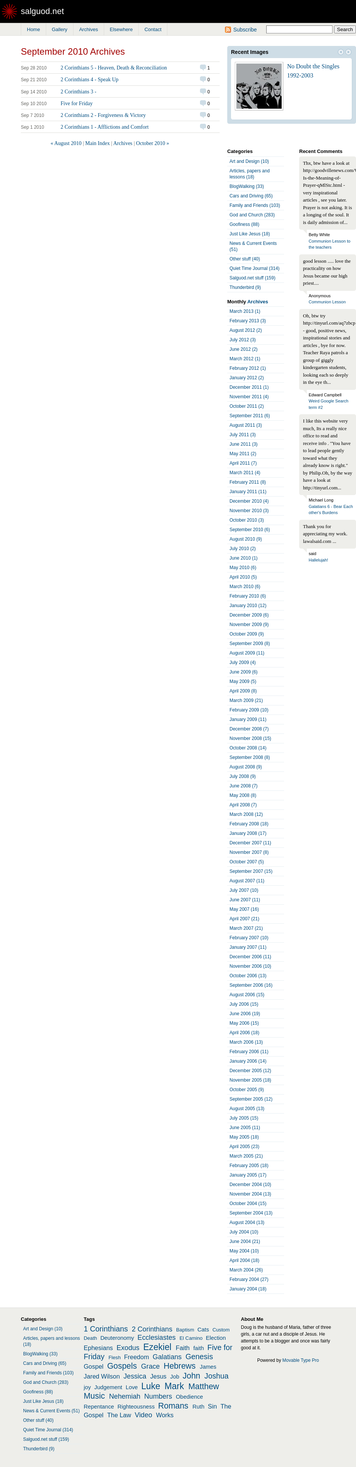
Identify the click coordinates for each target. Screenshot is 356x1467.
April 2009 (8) (243, 691)
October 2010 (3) (247, 520)
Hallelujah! (318, 560)
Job (174, 1377)
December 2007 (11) (250, 842)
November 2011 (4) (249, 396)
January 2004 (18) (248, 1289)
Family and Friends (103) (255, 205)
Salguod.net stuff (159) (252, 278)
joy (87, 1387)
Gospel (93, 1366)
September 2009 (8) (250, 643)
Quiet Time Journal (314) (254, 268)
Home (33, 29)
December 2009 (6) (249, 615)
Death (90, 1338)
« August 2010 (66, 143)
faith (198, 1348)
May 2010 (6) (243, 567)
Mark (174, 1386)
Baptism (185, 1330)
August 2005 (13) (247, 1108)
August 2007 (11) (247, 880)
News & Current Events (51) (253, 246)
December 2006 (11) (250, 956)
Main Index (97, 143)
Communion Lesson (327, 302)
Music (94, 1396)
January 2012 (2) (247, 377)
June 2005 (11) (245, 1127)
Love (132, 1387)
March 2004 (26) (246, 1270)
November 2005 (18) (250, 1080)
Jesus (158, 1376)
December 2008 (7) (249, 729)
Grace (150, 1366)
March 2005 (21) (246, 1156)
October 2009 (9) (247, 634)
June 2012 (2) (244, 349)
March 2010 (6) (245, 586)
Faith (183, 1347)
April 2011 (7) (243, 463)
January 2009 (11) (248, 719)
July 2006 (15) (244, 1004)
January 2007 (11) (248, 947)
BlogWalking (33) (247, 186)
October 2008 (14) (248, 748)
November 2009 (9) (249, 624)
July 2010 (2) (243, 548)
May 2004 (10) (244, 1251)
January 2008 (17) (248, 833)
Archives (88, 29)
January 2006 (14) (248, 1061)
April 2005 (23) (244, 1146)
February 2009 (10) (249, 710)
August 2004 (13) (247, 1222)
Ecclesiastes (156, 1337)
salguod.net (42, 11)
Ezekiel (157, 1347)
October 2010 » (152, 143)
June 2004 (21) (245, 1241)
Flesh (114, 1357)
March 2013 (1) (245, 311)
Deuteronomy (117, 1338)
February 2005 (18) (249, 1165)
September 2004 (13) (251, 1213)
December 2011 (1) (249, 387)
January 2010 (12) (248, 605)
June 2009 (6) (244, 672)
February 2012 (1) (248, 368)
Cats (203, 1330)
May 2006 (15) (244, 1023)
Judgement (108, 1387)
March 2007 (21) (246, 928)
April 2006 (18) (244, 1032)
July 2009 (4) (243, 662)
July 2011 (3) (243, 434)
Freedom (136, 1356)
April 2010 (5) (243, 577)
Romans (173, 1405)
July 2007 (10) (244, 890)
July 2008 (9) (243, 776)
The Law (119, 1415)
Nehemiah (125, 1396)
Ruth (198, 1407)
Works (164, 1415)
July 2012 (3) (243, 339)
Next (348, 53)
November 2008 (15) (250, 738)
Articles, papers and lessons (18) (250, 174)
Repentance (99, 1407)
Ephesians (98, 1347)
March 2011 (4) (245, 472)
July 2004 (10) (244, 1232)
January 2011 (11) (248, 491)
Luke (150, 1386)
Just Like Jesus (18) (250, 234)
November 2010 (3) (249, 510)
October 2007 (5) (247, 861)
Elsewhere (121, 29)
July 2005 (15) (244, 1118)
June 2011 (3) (244, 444)
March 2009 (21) (246, 700)
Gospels (122, 1366)
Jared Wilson (102, 1376)
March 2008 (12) (246, 814)
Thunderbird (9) (245, 287)
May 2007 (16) (244, 909)
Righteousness (136, 1407)
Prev (341, 53)
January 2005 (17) (248, 1175)
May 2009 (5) (243, 681)
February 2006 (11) (249, 1051)
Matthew (203, 1386)
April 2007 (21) (244, 918)
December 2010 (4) (249, 501)
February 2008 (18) (249, 824)
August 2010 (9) (246, 539)
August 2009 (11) (247, 653)
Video (143, 1415)
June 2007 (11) (245, 899)
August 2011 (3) (246, 425)
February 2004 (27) (249, 1279)
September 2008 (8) (250, 757)
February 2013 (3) (248, 320)
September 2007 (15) (251, 871)
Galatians (167, 1357)
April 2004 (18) (244, 1260)
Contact (152, 29)
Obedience (189, 1397)
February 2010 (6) (248, 596)
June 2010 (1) (244, 558)
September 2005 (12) (251, 1099)
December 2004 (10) (250, 1184)
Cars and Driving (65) (251, 196)
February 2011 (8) (248, 482)
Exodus (128, 1348)
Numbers (158, 1396)
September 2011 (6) (250, 415)
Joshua (217, 1376)
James (208, 1367)
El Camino (191, 1338)
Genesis (199, 1356)
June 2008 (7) (244, 786)
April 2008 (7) (243, 805)
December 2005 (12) (250, 1070)
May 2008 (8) (243, 795)
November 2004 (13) (250, 1194)
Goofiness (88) (244, 224)
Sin (212, 1406)
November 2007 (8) (249, 852)
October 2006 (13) (248, 975)
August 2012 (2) (246, 330)
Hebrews (180, 1366)
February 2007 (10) (249, 937)
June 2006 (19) (245, 1013)
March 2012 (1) (245, 358)
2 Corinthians (152, 1329)
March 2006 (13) (246, 1042)
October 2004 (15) (248, 1203)
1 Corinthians (106, 1329)
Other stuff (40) (245, 259)
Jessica (135, 1376)
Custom (221, 1330)
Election (216, 1338)
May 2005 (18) (244, 1137)
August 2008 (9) (246, 767)
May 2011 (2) (243, 453)
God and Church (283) (252, 215)
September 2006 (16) (251, 985)
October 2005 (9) (247, 1089)
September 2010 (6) (250, 529)
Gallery (59, 29)
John (191, 1375)
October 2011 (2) (247, 406)
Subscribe (245, 30)
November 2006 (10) (250, 966)
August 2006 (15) (247, 994)
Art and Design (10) (249, 161)
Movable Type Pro (301, 1360)
